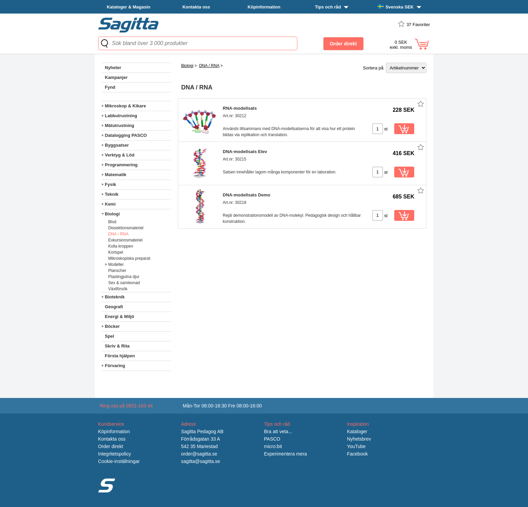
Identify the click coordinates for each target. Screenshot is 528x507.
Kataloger (357, 431)
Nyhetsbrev (359, 439)
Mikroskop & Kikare (125, 105)
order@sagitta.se (199, 454)
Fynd (110, 87)
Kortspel (115, 252)
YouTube (356, 446)
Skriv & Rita (117, 345)
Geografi (114, 306)
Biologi (112, 213)
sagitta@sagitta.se (200, 461)
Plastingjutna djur (124, 276)
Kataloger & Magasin (128, 6)
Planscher (117, 270)
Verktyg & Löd (119, 154)
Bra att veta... (278, 431)
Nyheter (113, 67)
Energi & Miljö (119, 316)
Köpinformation (264, 6)
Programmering (121, 164)
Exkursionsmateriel (125, 240)
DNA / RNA (118, 234)
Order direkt (110, 446)
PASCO (272, 439)
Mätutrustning (119, 125)
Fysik (110, 184)
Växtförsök (118, 289)
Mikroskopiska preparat (129, 258)
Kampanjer (116, 77)
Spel (109, 336)
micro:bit (273, 446)
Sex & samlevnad (124, 282)
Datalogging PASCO (126, 135)
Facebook (357, 454)
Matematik (116, 174)
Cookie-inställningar (119, 461)
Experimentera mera (285, 454)
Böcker (112, 326)
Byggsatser (117, 145)
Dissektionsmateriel (126, 228)
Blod (112, 221)
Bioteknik (115, 296)
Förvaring (115, 365)
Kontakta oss (196, 6)
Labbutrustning (121, 115)
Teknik (112, 194)
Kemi (110, 204)
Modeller (116, 264)
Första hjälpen (120, 355)
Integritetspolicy (114, 454)
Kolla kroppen (120, 246)
